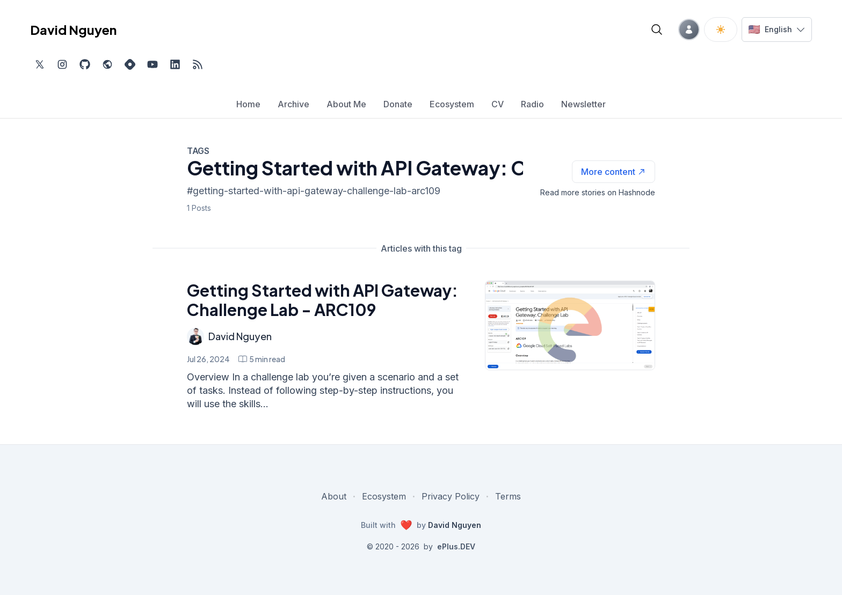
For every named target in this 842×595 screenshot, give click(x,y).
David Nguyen (240, 336)
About (333, 496)
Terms (508, 496)
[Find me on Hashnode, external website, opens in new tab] (130, 64)
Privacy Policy (451, 496)
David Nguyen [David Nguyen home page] (73, 29)
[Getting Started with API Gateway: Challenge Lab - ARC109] (570, 325)
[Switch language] (777, 29)
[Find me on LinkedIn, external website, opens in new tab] (175, 64)
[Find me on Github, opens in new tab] (85, 64)
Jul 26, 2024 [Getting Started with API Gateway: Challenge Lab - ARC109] (208, 359)
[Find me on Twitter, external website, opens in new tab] (39, 64)
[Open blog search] (656, 29)
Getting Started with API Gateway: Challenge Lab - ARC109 (322, 300)
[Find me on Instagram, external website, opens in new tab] (62, 64)
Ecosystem (384, 496)
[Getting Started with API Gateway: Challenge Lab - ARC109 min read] (261, 359)
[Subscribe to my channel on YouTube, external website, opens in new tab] (152, 64)
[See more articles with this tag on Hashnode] (613, 171)
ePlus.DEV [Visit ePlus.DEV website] (456, 546)
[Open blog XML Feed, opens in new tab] (197, 64)
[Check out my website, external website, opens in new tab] (107, 64)
